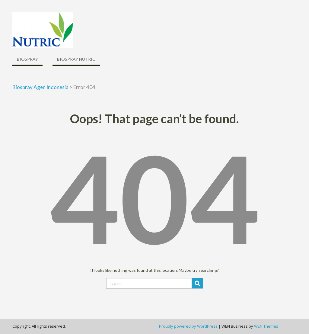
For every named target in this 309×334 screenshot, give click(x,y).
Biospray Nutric (76, 59)
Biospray (27, 59)
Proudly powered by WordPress (188, 326)
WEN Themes (266, 326)
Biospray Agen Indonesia (40, 87)
